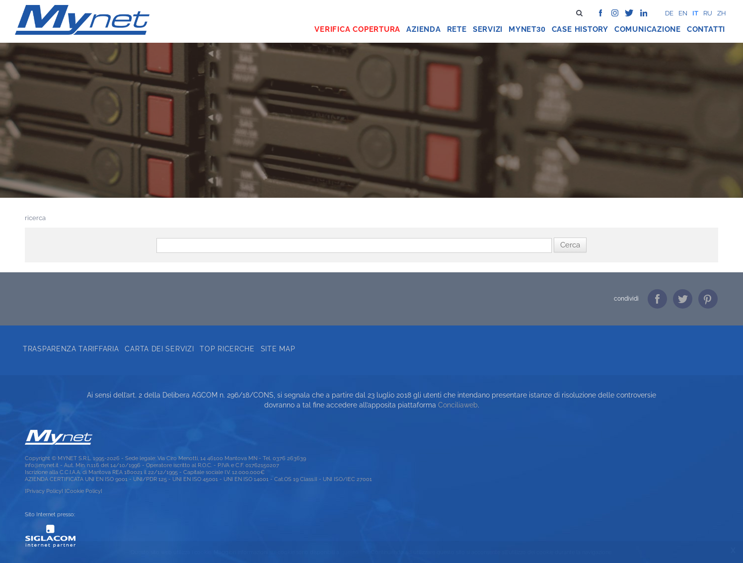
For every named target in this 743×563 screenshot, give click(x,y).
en (682, 13)
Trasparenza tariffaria (71, 349)
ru (707, 13)
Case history (580, 29)
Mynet (522, 29)
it (695, 13)
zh (721, 13)
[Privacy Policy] (44, 490)
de (669, 13)
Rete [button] (457, 29)
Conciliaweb (458, 405)
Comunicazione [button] (647, 29)
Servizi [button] (488, 29)
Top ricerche (227, 349)
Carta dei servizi (159, 349)
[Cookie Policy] (83, 490)
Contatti (706, 29)
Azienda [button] (423, 29)
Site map (278, 349)
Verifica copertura (357, 29)
